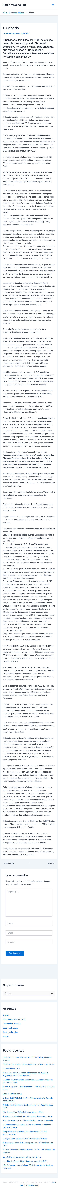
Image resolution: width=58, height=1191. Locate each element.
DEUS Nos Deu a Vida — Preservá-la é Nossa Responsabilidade (28, 1064)
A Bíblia (6, 1015)
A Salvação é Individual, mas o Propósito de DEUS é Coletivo (27, 1116)
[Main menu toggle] (52, 5)
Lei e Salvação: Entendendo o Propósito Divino (22, 1157)
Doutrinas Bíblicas (10, 1028)
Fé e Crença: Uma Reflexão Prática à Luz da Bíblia (23, 1112)
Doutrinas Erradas (10, 1032)
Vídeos (6, 1036)
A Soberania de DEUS (11, 1068)
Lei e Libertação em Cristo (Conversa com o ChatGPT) (25, 1161)
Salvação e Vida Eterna (12, 1094)
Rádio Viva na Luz (14, 5)
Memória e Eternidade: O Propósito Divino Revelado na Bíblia (28, 1120)
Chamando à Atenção (12, 1024)
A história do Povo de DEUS (14, 1019)
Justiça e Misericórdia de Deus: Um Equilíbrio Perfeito (25, 1139)
